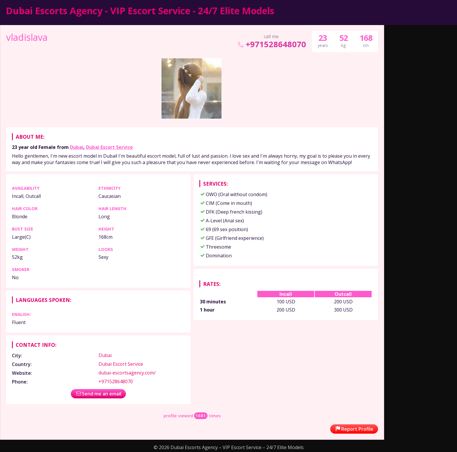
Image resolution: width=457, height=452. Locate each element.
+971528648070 (271, 44)
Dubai (76, 147)
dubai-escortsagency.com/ (127, 373)
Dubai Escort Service (109, 147)
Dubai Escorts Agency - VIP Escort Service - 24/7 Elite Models (140, 10)
